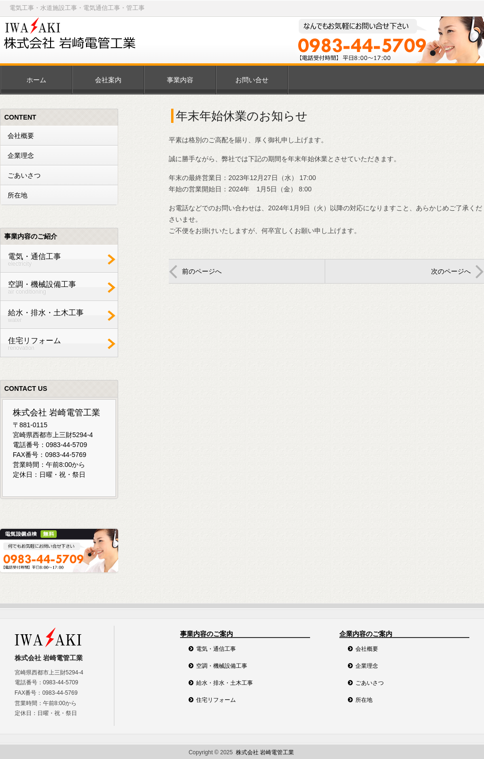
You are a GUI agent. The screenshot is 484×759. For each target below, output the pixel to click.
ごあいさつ (24, 175)
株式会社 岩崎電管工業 (265, 752)
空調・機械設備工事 (56, 287)
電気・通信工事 (56, 259)
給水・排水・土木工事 (56, 316)
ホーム (36, 80)
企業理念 (21, 155)
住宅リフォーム (56, 343)
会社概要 (21, 135)
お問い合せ (251, 80)
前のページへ (202, 271)
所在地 (17, 195)
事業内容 (180, 80)
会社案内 (108, 80)
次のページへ (451, 271)
